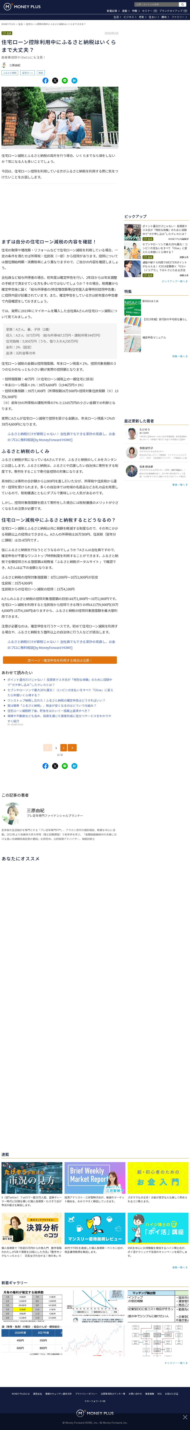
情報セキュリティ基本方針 (58, 1393)
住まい (154, 17)
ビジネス (130, 17)
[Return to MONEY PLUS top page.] (22, 6)
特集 (136, 11)
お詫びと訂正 (171, 1393)
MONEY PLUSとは (21, 1393)
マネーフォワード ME (95, 1401)
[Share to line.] (65, 81)
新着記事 (113, 11)
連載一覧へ (178, 1267)
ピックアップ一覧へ (173, 281)
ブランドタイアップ (173, 11)
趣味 (165, 17)
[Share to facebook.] (45, 81)
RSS (160, 1393)
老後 (142, 17)
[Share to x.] (55, 81)
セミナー (149, 11)
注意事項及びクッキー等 (113, 1393)
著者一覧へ (178, 484)
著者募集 (149, 1393)
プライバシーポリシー (86, 1393)
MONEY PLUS (8, 24)
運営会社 (37, 1393)
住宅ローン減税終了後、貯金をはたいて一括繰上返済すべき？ (50, 710)
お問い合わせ (135, 1393)
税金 (41, 72)
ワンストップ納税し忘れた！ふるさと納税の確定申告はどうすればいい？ (56, 700)
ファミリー (179, 17)
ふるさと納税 (10, 72)
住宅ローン (27, 72)
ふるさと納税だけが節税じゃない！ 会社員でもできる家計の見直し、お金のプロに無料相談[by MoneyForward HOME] (61, 436)
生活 (117, 17)
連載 (126, 11)
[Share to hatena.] (74, 81)
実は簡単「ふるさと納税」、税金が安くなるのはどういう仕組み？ (51, 705)
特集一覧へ (178, 356)
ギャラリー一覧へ (175, 1362)
